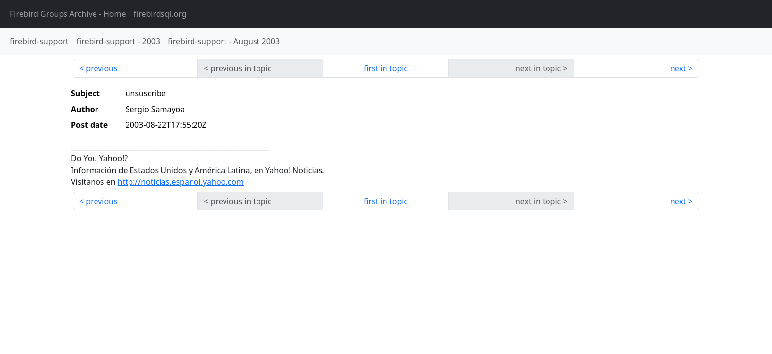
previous (101, 68)
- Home (68, 13)
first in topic (386, 68)
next (678, 68)
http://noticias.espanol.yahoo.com (181, 182)
